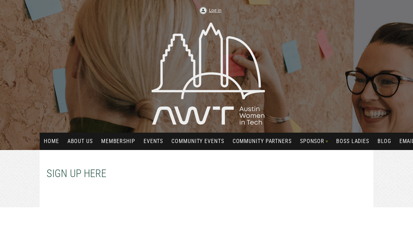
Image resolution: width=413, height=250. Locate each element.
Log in (215, 10)
